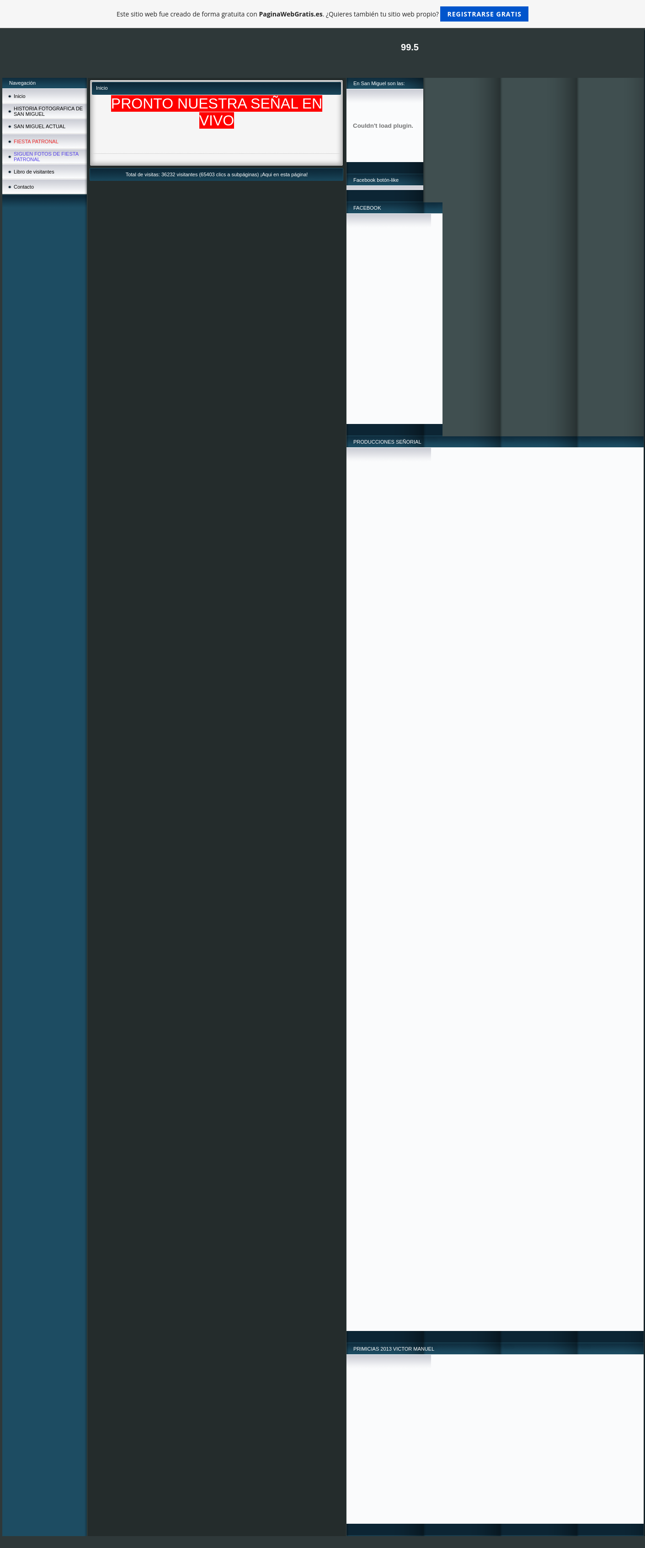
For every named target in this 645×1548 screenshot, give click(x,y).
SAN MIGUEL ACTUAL (39, 126)
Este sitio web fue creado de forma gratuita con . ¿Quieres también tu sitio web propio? (322, 14)
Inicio (20, 96)
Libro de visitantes (34, 171)
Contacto (24, 187)
